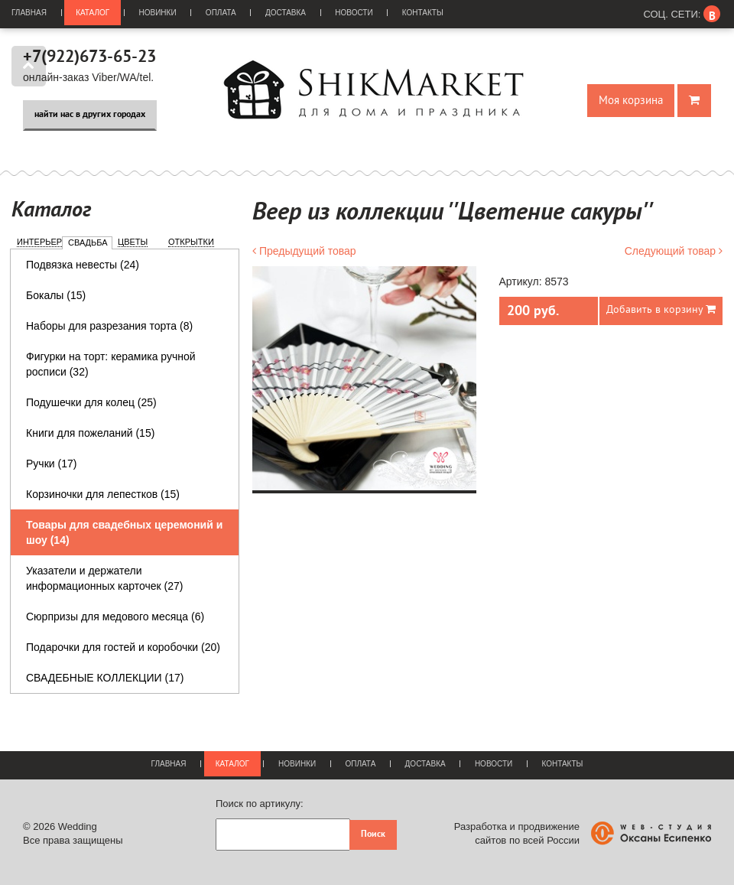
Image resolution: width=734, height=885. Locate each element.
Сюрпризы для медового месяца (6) (115, 616)
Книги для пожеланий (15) (90, 433)
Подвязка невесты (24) (82, 265)
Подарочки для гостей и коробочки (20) (123, 647)
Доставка (285, 12)
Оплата (221, 12)
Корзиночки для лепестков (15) (103, 494)
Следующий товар (674, 251)
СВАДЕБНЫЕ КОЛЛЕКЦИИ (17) (105, 678)
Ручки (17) (51, 463)
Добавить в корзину (661, 309)
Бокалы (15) (56, 295)
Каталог (92, 12)
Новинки (158, 12)
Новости (353, 12)
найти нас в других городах (89, 115)
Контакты (422, 12)
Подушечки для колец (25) (91, 402)
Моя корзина (631, 100)
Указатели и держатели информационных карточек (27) (105, 578)
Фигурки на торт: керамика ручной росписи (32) (111, 364)
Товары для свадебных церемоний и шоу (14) (124, 532)
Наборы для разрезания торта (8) (109, 326)
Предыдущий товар (304, 251)
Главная (29, 12)
